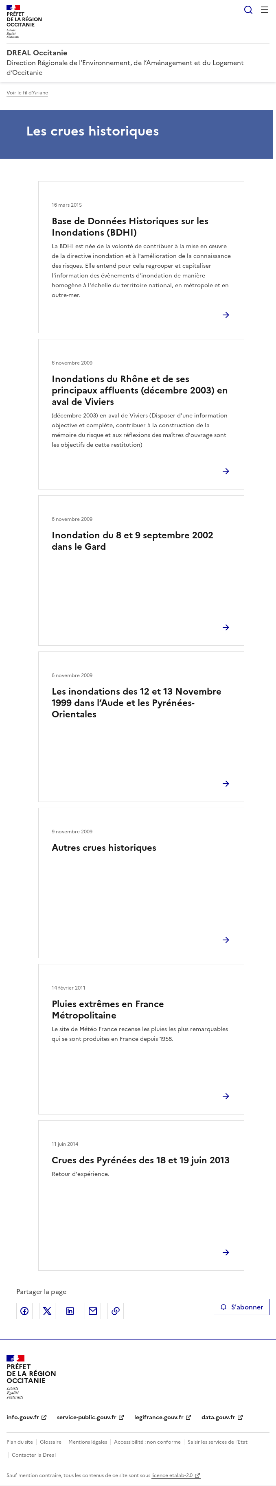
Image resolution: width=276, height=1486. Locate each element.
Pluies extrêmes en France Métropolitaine (108, 1009)
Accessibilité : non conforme (147, 1442)
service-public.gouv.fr (86, 1417)
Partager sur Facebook (24, 1311)
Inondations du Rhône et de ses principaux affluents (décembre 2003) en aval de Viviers (140, 390)
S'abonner (241, 1307)
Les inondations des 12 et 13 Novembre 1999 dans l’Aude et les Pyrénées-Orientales (136, 703)
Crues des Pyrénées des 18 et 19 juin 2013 (141, 1160)
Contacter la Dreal (34, 1455)
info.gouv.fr (23, 1417)
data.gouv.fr (218, 1417)
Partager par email (93, 1311)
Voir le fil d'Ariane (27, 92)
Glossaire (50, 1442)
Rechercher (248, 10)
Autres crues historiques (104, 847)
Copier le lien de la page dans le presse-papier (115, 1311)
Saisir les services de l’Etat (218, 1442)
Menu (264, 10)
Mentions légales (87, 1442)
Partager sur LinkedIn (70, 1311)
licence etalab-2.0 (172, 1475)
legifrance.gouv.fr (159, 1417)
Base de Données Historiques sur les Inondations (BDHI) (130, 226)
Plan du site (20, 1442)
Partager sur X (47, 1311)
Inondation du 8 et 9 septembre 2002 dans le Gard (132, 541)
